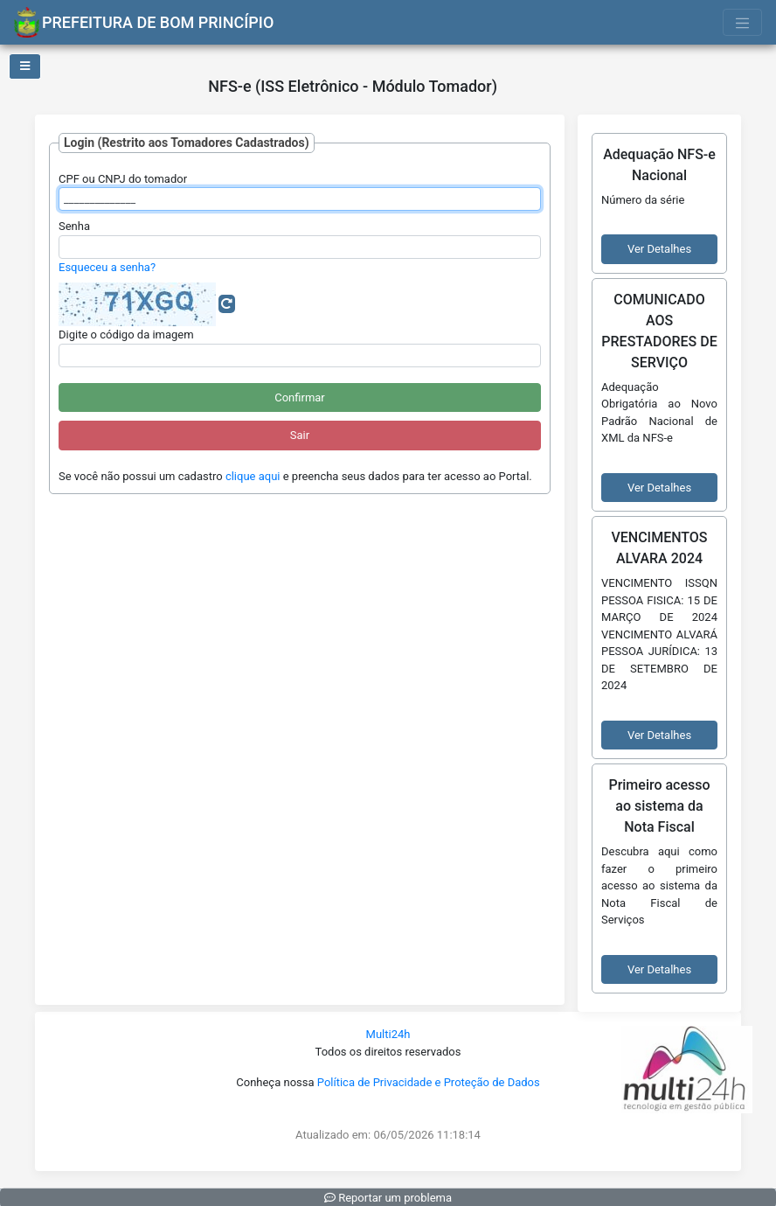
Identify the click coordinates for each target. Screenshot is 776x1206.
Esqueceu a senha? (107, 267)
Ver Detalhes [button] (659, 248)
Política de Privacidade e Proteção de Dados (428, 1082)
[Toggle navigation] (743, 22)
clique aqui (253, 476)
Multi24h (388, 1034)
